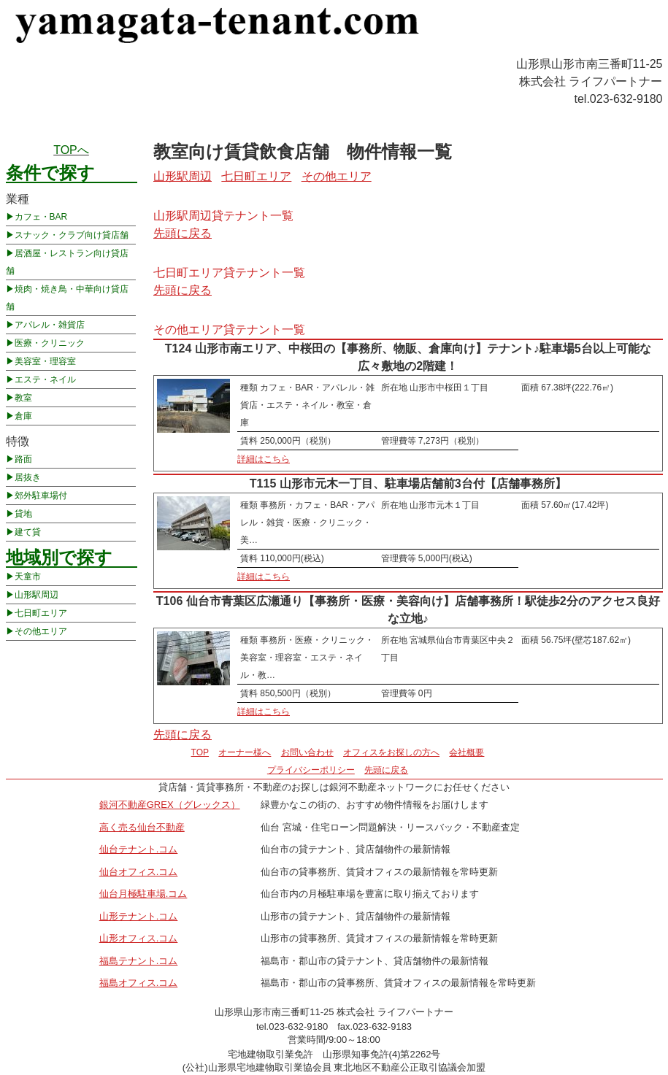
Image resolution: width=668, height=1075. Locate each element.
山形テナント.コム (138, 916)
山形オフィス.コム (138, 938)
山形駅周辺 (36, 595)
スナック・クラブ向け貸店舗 (71, 235)
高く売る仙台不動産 (142, 827)
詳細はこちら (263, 459)
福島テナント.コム (138, 960)
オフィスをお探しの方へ (391, 752)
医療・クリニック (50, 343)
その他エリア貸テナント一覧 (229, 329)
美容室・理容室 (45, 361)
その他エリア (41, 631)
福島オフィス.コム (138, 982)
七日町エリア (41, 613)
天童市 (28, 576)
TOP (200, 752)
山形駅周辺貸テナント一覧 (223, 215)
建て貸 (28, 532)
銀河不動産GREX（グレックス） (169, 804)
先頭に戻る (182, 233)
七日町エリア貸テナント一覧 (229, 272)
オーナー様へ (244, 752)
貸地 (23, 514)
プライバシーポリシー (311, 770)
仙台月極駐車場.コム (143, 893)
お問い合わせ (307, 752)
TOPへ (71, 150)
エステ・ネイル (45, 379)
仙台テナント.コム (138, 849)
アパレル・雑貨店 (50, 325)
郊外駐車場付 (41, 495)
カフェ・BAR (41, 217)
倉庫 (23, 416)
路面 (23, 459)
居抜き (28, 477)
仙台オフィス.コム (138, 871)
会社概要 (466, 752)
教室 (23, 398)
